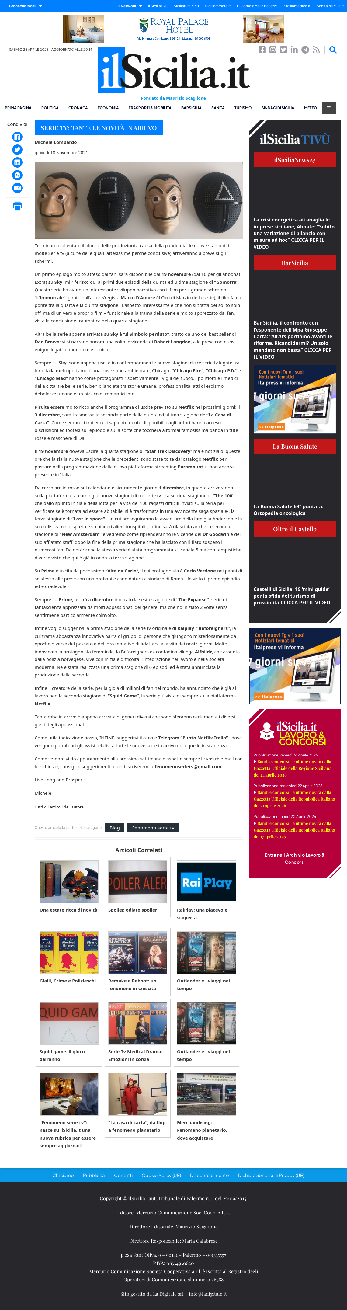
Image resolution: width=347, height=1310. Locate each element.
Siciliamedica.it (297, 6)
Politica (50, 108)
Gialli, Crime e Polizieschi (68, 981)
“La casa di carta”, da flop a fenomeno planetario (136, 1126)
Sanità (218, 108)
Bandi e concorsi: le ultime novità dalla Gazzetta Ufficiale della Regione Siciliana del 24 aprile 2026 (292, 768)
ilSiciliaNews (295, 159)
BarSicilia (191, 108)
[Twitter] (17, 149)
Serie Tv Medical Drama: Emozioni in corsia (135, 1055)
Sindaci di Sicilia (278, 108)
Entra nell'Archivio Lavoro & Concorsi (295, 858)
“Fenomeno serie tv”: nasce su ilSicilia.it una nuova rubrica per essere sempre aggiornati (68, 1134)
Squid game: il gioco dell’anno (62, 1055)
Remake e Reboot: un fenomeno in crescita (132, 985)
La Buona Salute (295, 446)
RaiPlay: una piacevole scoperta (202, 914)
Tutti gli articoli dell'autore (59, 807)
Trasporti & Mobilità (150, 108)
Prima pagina (18, 108)
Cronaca (78, 108)
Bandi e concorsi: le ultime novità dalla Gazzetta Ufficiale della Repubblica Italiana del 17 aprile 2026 (294, 829)
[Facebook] (17, 137)
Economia (108, 108)
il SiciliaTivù (158, 6)
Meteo (310, 108)
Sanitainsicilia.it (330, 6)
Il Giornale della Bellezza (257, 6)
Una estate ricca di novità (68, 910)
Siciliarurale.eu (186, 6)
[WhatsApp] (17, 175)
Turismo (243, 108)
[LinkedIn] (17, 162)
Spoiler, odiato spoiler (132, 910)
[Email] (17, 188)
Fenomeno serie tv (153, 828)
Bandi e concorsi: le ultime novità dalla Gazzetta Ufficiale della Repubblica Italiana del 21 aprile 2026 (294, 798)
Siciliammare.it (218, 6)
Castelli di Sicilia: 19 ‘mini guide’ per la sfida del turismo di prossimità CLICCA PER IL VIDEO (292, 596)
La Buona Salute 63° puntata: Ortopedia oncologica (289, 509)
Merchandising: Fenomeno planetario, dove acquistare (202, 1130)
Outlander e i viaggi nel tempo (203, 985)
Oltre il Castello (295, 529)
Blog (115, 828)
